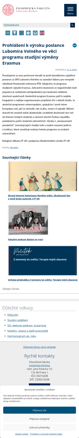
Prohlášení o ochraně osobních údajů (46, 434)
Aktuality (14, 147)
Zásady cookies (21, 434)
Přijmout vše (39, 410)
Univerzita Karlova (39, 365)
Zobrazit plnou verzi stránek (39, 347)
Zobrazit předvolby (39, 427)
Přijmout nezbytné (39, 418)
